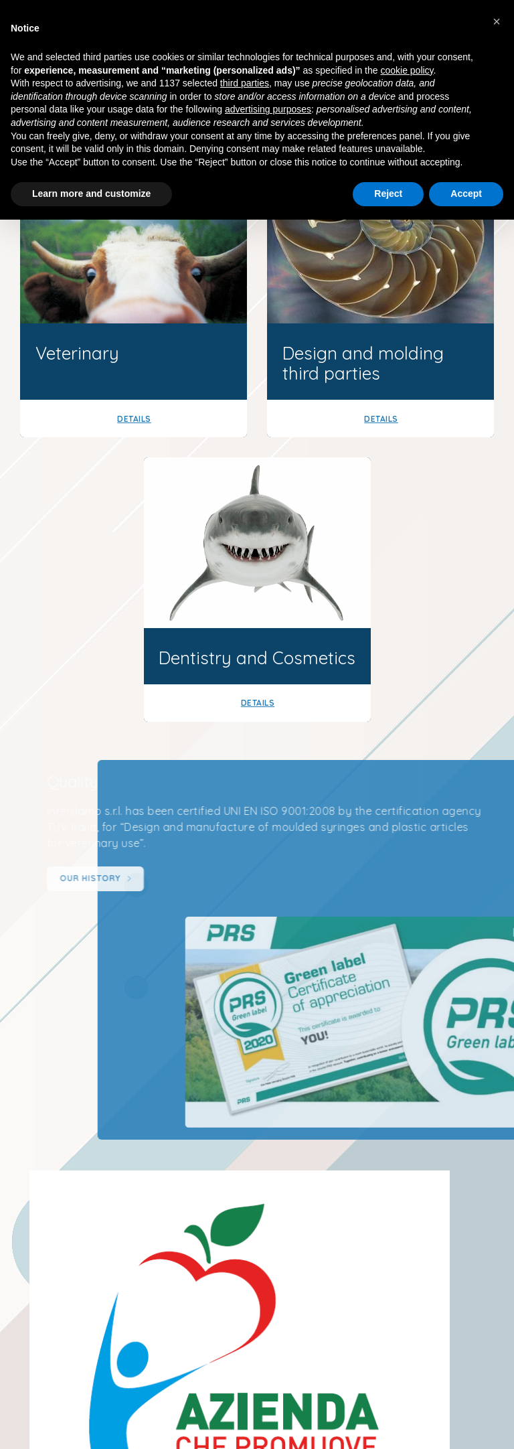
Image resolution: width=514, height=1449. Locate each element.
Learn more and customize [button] (91, 193)
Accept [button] (466, 193)
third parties (244, 83)
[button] (496, 21)
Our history (114, 879)
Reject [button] (388, 193)
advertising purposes (268, 109)
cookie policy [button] (406, 70)
